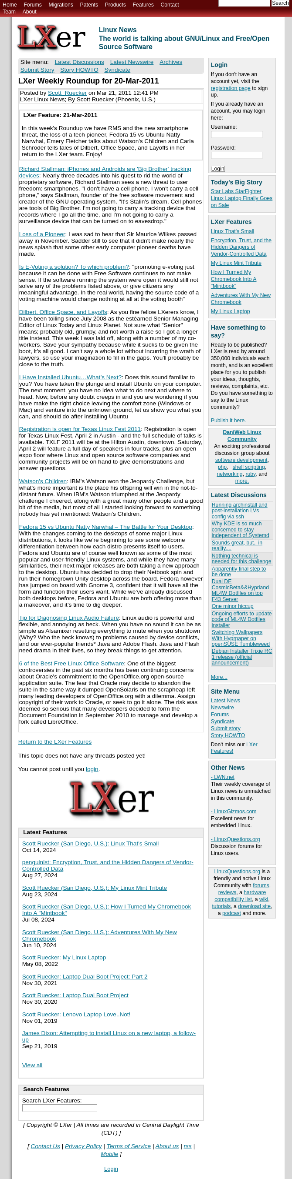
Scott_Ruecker (67, 93)
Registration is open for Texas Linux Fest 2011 (80, 429)
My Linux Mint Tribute (236, 263)
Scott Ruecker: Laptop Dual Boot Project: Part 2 (85, 976)
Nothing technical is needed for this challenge (242, 558)
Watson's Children (43, 481)
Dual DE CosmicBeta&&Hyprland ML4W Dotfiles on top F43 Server (240, 590)
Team (9, 12)
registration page (231, 88)
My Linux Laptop (230, 311)
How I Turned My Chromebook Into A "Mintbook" (234, 279)
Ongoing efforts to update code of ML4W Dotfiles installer (242, 619)
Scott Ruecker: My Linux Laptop (64, 957)
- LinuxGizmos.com (234, 811)
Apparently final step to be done (239, 572)
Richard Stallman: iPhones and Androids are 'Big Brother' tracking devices (105, 172)
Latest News (225, 701)
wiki (263, 899)
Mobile (109, 1154)
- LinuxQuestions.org (235, 839)
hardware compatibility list (240, 895)
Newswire (222, 708)
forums (261, 885)
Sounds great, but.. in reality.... (237, 545)
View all (32, 1065)
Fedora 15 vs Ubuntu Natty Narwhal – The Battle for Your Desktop (105, 527)
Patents (89, 5)
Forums (32, 5)
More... (219, 677)
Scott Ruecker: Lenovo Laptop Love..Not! (76, 1014)
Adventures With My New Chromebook (241, 298)
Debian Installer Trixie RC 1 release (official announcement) (242, 657)
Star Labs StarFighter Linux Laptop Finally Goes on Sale (241, 198)
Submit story (226, 728)
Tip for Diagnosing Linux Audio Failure (69, 618)
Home (10, 5)
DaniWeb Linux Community (242, 435)
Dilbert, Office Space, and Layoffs (63, 312)
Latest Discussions (79, 62)
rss (187, 1146)
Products (115, 5)
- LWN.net (222, 777)
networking (229, 474)
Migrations (60, 5)
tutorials (221, 906)
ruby (250, 474)
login (92, 769)
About (30, 12)
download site (254, 906)
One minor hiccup (233, 606)
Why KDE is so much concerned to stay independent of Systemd (240, 529)
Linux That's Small (232, 231)
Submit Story (37, 70)
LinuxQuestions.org (237, 871)
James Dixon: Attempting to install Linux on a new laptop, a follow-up (109, 1036)
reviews (227, 892)
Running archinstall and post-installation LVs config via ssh (240, 511)
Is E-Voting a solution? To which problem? (74, 267)
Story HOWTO (228, 735)
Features (143, 5)
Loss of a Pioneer (42, 234)
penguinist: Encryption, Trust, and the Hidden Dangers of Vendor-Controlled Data (108, 865)
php (222, 467)
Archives (171, 62)
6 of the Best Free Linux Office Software (71, 663)
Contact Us (45, 1146)
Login (111, 1169)
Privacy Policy (83, 1146)
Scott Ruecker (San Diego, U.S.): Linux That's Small (90, 843)
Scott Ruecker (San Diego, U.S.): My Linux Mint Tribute (94, 888)
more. (242, 481)
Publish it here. (228, 420)
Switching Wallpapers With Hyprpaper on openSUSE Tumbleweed (241, 638)
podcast (231, 913)
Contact (169, 5)
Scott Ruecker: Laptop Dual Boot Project (75, 995)
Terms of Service (129, 1146)
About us (167, 1146)
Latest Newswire (132, 62)
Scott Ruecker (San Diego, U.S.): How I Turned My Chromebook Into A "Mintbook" (106, 909)
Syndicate (222, 721)
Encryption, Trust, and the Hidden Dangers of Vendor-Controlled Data (241, 247)
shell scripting (249, 467)
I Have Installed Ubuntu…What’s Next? (70, 377)
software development (241, 460)
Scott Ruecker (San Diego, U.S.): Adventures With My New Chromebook (99, 935)
